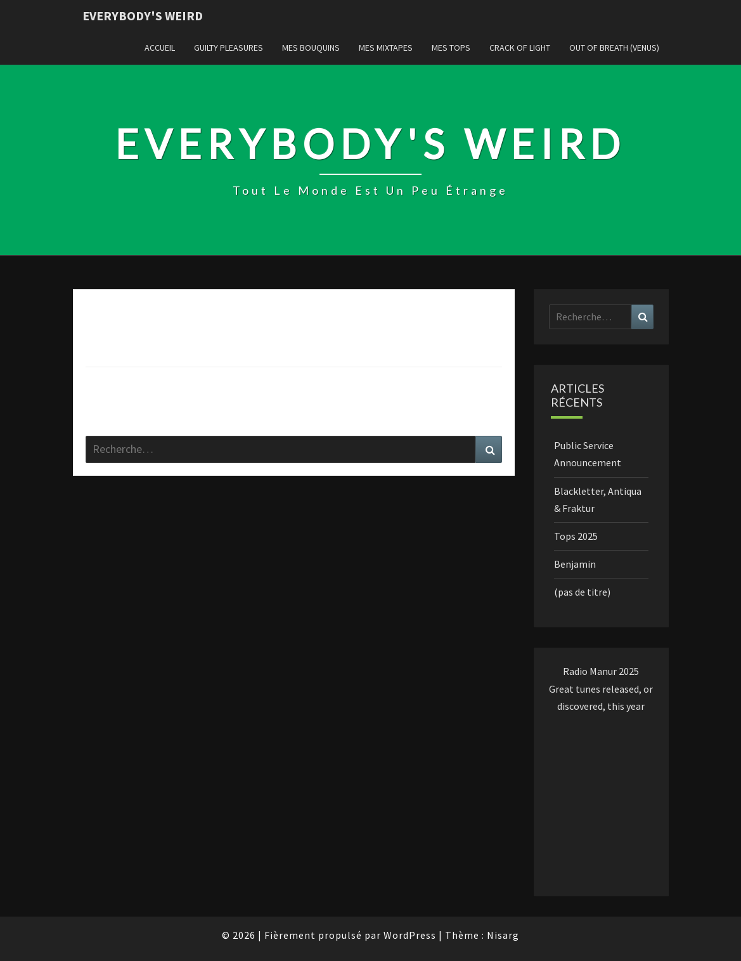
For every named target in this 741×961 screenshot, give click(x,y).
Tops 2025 (576, 536)
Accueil (160, 47)
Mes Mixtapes (386, 47)
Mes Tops (451, 47)
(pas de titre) (582, 591)
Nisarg (503, 935)
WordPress (409, 935)
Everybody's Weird (142, 15)
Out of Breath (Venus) (614, 47)
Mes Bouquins (311, 47)
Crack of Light (519, 47)
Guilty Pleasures (228, 47)
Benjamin (575, 564)
